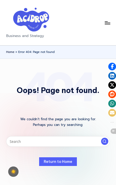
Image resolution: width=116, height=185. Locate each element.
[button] (104, 141)
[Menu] (107, 22)
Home (10, 52)
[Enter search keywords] (58, 141)
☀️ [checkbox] (13, 171)
